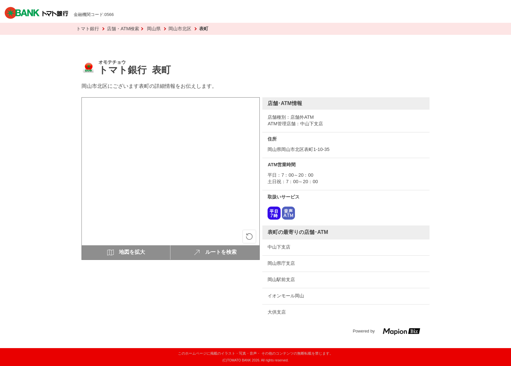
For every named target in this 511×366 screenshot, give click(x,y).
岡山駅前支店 (281, 279)
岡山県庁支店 (281, 263)
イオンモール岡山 (286, 295)
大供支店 (277, 312)
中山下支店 (279, 247)
